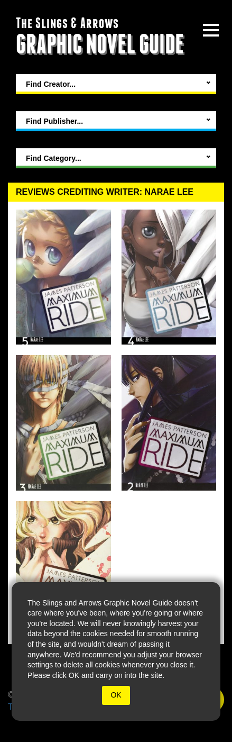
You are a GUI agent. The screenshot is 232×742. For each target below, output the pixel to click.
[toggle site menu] (211, 30)
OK (115, 695)
